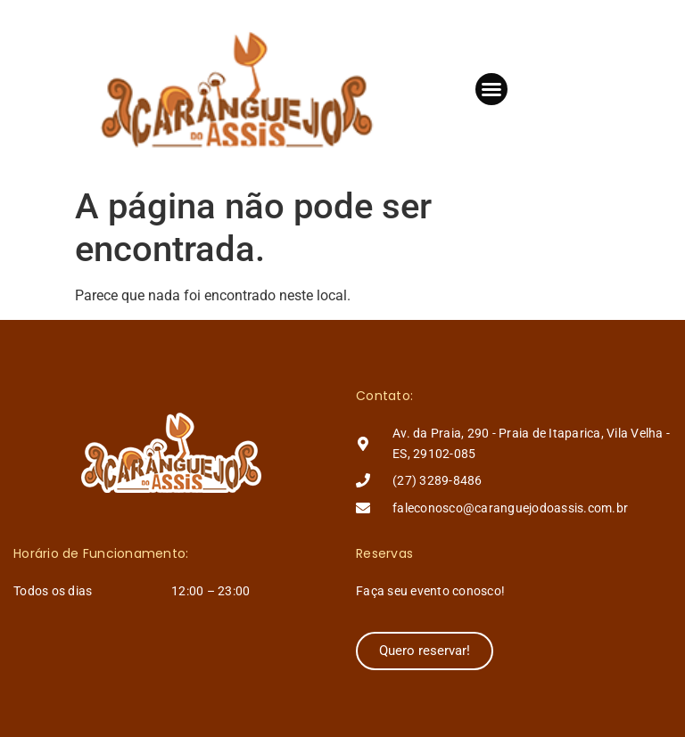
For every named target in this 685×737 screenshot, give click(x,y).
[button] (491, 89)
